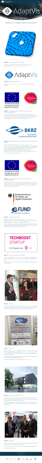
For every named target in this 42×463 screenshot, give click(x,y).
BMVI (29, 222)
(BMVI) (13, 222)
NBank (13, 183)
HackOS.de (29, 359)
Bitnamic (22, 352)
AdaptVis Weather (29, 306)
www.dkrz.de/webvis (24, 153)
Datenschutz (21, 455)
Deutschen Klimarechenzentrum (30, 219)
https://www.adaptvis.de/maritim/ (16, 84)
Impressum (21, 454)
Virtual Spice (6, 353)
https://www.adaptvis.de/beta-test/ (20, 66)
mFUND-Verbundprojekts (20, 144)
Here (28, 403)
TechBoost (17, 257)
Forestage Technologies (29, 352)
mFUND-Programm (16, 220)
